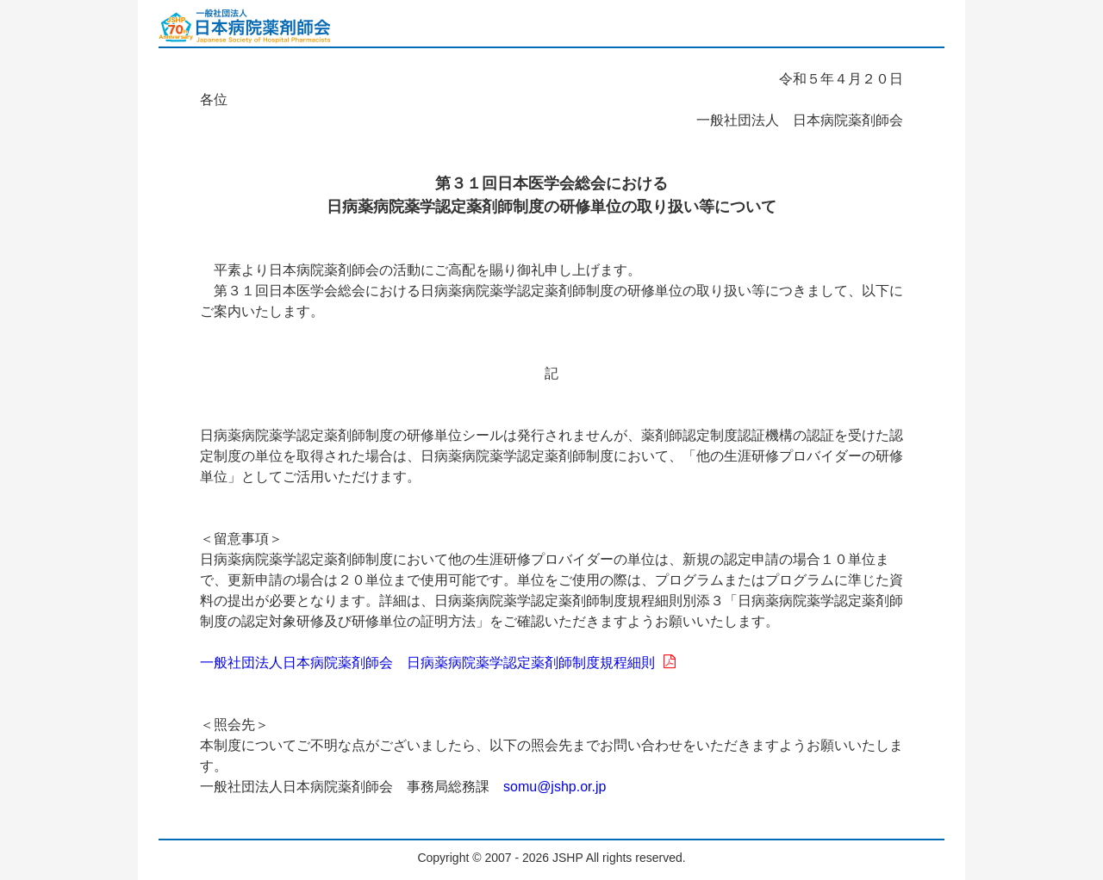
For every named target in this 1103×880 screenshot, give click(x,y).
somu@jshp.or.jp (554, 786)
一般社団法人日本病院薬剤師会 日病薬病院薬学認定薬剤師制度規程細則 (438, 662)
